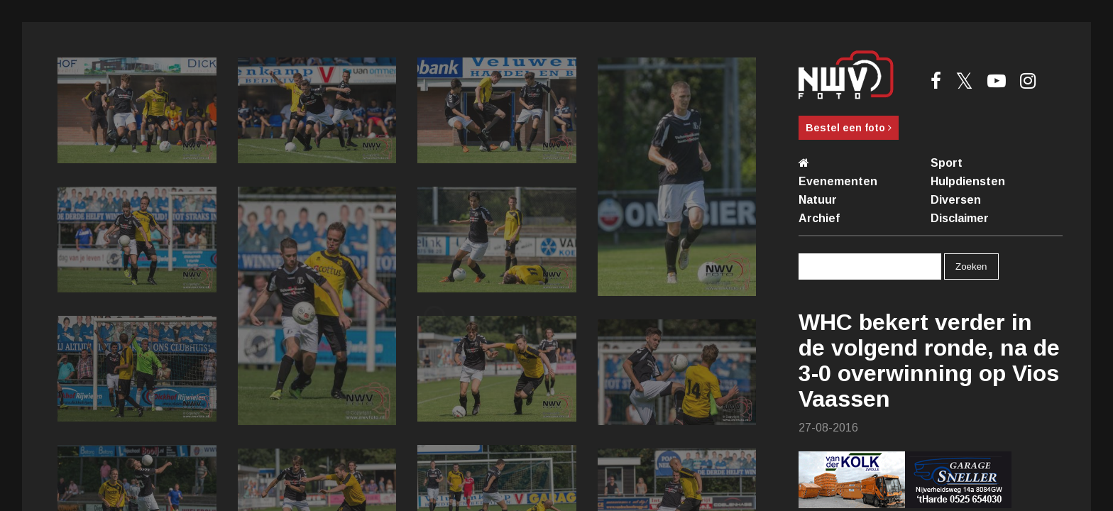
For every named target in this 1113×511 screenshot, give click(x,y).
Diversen (956, 200)
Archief (819, 218)
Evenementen (838, 181)
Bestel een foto (849, 127)
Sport (947, 163)
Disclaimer (960, 218)
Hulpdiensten (968, 181)
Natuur (818, 200)
